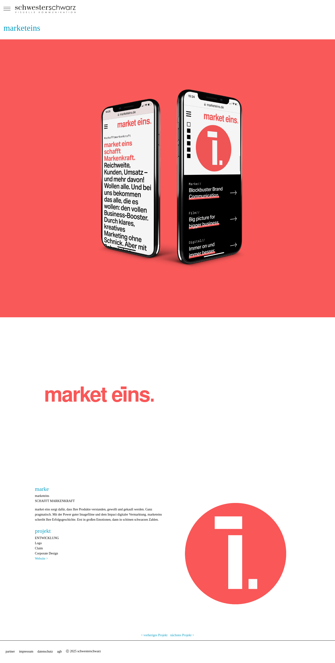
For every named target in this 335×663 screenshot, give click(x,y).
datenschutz (45, 651)
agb (59, 651)
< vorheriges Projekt (154, 635)
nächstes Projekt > (182, 635)
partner (10, 651)
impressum (26, 651)
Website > (41, 558)
